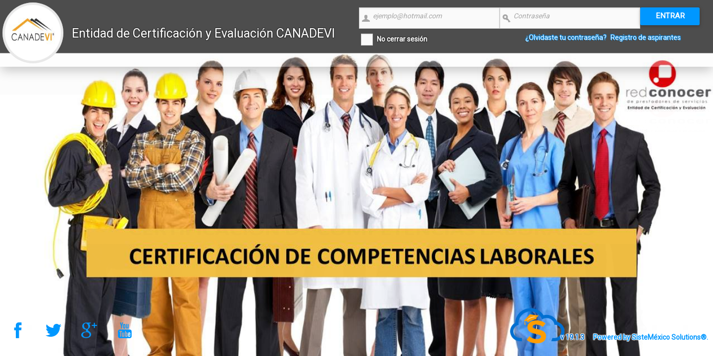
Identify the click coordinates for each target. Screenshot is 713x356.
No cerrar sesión (402, 39)
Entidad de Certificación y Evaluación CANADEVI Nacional (203, 45)
